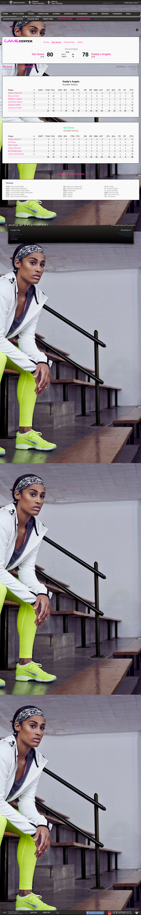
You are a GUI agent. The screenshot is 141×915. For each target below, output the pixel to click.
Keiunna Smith (14, 105)
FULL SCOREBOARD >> (12, 27)
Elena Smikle (13, 96)
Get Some (7, 67)
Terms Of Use (128, 247)
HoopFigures (126, 230)
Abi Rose (12, 142)
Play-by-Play (69, 42)
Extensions (127, 236)
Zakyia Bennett (14, 148)
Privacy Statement (116, 247)
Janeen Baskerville (16, 154)
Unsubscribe (14, 237)
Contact (13, 236)
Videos (80, 42)
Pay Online (14, 239)
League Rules (15, 233)
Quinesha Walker (15, 102)
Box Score (56, 42)
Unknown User (131, 3)
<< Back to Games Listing (70, 174)
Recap (46, 42)
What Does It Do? (125, 234)
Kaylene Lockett (15, 99)
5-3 (14, 67)
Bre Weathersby (15, 151)
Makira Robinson (15, 93)
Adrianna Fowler (15, 108)
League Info (15, 230)
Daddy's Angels (28, 67)
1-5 (39, 67)
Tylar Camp (13, 145)
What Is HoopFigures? (124, 233)
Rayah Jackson (14, 139)
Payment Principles (17, 234)
